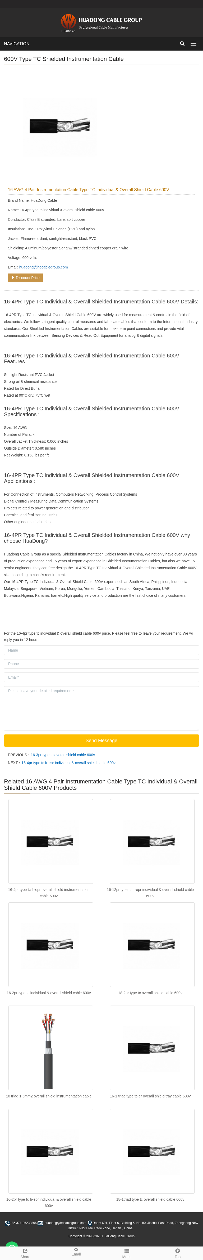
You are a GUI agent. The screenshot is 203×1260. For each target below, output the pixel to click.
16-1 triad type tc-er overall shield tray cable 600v (150, 1096)
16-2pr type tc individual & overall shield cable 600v (49, 993)
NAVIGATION (16, 44)
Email (76, 1251)
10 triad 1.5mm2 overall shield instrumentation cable (49, 1096)
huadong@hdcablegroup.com (43, 267)
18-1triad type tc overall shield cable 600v (150, 1199)
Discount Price (25, 278)
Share (25, 1253)
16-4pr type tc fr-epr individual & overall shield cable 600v (68, 763)
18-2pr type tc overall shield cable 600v (150, 993)
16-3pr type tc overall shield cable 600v (63, 755)
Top (177, 1253)
